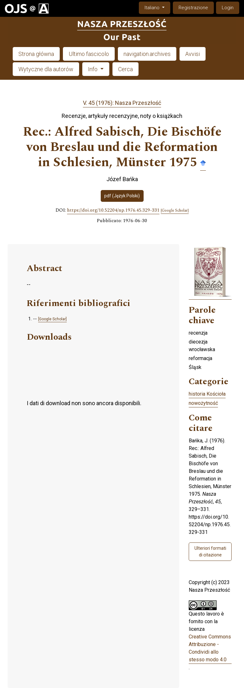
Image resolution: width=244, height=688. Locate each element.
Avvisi (192, 54)
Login (228, 7)
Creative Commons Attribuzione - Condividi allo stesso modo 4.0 (210, 648)
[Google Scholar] (175, 211)
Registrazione (193, 7)
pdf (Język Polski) (122, 195)
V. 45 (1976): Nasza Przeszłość (122, 102)
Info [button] (93, 69)
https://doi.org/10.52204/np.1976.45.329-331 (113, 210)
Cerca (125, 69)
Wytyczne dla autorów (45, 69)
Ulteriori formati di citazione (210, 551)
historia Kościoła (207, 394)
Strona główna (36, 54)
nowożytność (203, 403)
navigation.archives (147, 54)
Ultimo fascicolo (89, 54)
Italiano (157, 7)
